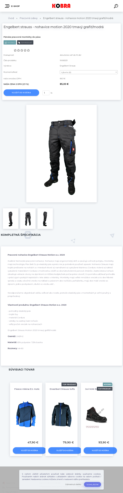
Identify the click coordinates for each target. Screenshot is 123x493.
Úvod (11, 18)
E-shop (12, 6)
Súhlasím (92, 484)
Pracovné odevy (28, 18)
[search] (116, 6)
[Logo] (61, 6)
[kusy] (46, 92)
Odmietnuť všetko (73, 484)
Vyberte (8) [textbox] (66, 72)
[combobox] (89, 72)
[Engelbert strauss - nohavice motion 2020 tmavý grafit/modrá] (61, 105)
